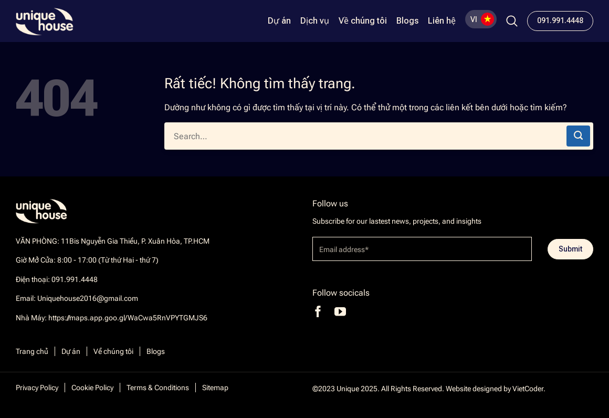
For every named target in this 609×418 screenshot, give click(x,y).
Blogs (407, 21)
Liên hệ (442, 21)
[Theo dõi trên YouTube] (340, 312)
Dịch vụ (314, 21)
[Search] (512, 21)
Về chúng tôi (363, 21)
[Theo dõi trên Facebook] (318, 312)
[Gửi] (578, 136)
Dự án (279, 21)
